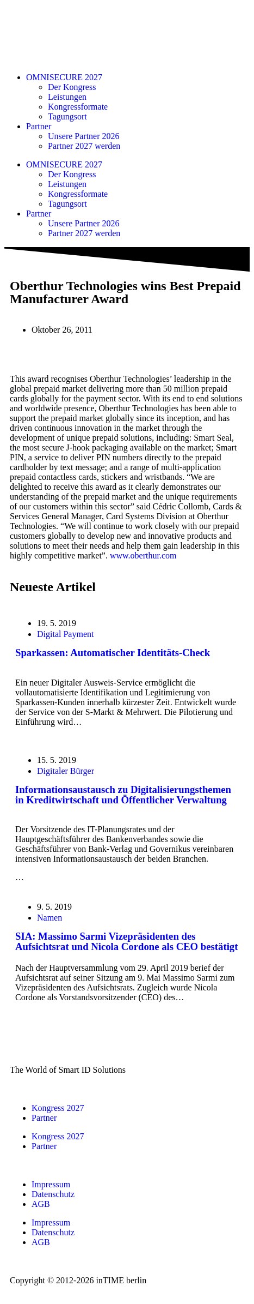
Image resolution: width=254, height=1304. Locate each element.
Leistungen (67, 96)
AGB (41, 1204)
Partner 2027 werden (84, 146)
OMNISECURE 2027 (64, 77)
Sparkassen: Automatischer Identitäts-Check (112, 652)
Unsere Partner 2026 (84, 136)
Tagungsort (67, 116)
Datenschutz (53, 1194)
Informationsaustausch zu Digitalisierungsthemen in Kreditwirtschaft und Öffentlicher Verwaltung (123, 795)
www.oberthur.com (143, 555)
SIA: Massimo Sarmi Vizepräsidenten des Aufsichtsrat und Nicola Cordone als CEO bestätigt (126, 941)
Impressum (51, 1184)
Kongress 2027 (58, 1108)
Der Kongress (72, 87)
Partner (38, 126)
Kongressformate (78, 106)
